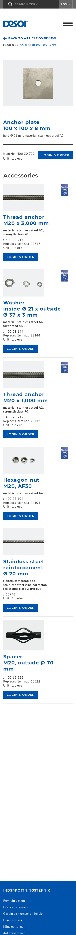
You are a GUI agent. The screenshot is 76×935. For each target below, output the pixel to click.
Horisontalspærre (15, 907)
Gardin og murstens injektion (23, 913)
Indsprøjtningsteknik (26, 890)
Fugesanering (12, 920)
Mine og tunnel (13, 926)
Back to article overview (32, 38)
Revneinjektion (14, 900)
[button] (31, 4)
